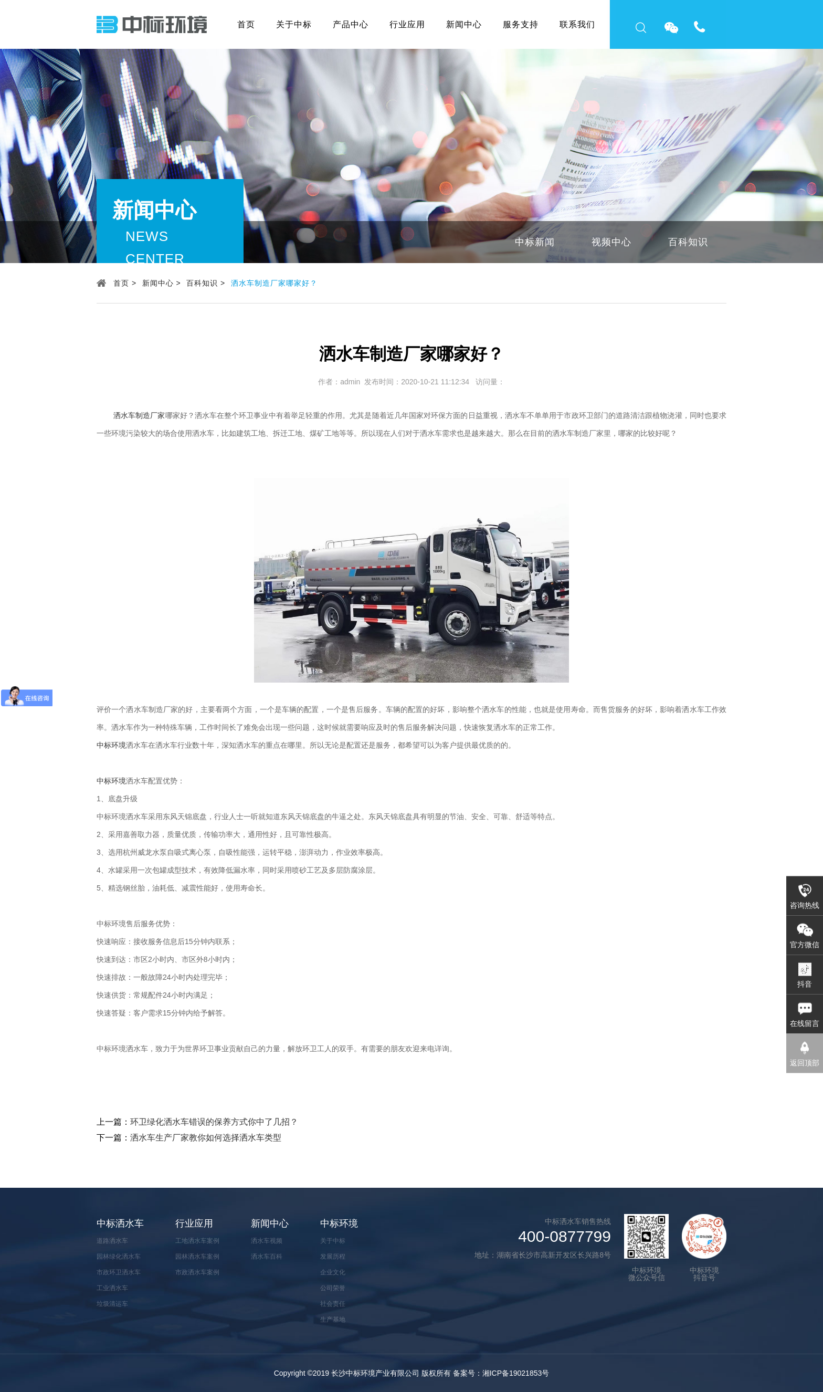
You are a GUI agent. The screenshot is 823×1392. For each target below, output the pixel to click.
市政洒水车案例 (197, 1272)
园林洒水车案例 (197, 1256)
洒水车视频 (266, 1240)
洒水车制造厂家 (139, 415)
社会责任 (332, 1303)
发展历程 (332, 1256)
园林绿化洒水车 (119, 1256)
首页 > (124, 283)
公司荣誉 (332, 1288)
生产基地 (332, 1319)
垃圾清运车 (112, 1303)
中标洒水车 (120, 1223)
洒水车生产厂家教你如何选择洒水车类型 (205, 1137)
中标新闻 (535, 242)
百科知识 (688, 242)
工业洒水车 (112, 1288)
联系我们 (577, 24)
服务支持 (521, 24)
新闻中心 (464, 24)
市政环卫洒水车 (119, 1272)
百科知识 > (205, 283)
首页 (246, 24)
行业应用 (407, 24)
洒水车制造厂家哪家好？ (274, 283)
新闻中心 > (161, 283)
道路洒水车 (112, 1240)
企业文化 (332, 1272)
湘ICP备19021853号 (516, 1373)
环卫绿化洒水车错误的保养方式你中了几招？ (214, 1121)
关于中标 (294, 24)
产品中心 (350, 24)
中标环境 (111, 745)
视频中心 (611, 242)
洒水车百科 (266, 1256)
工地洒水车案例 (197, 1240)
